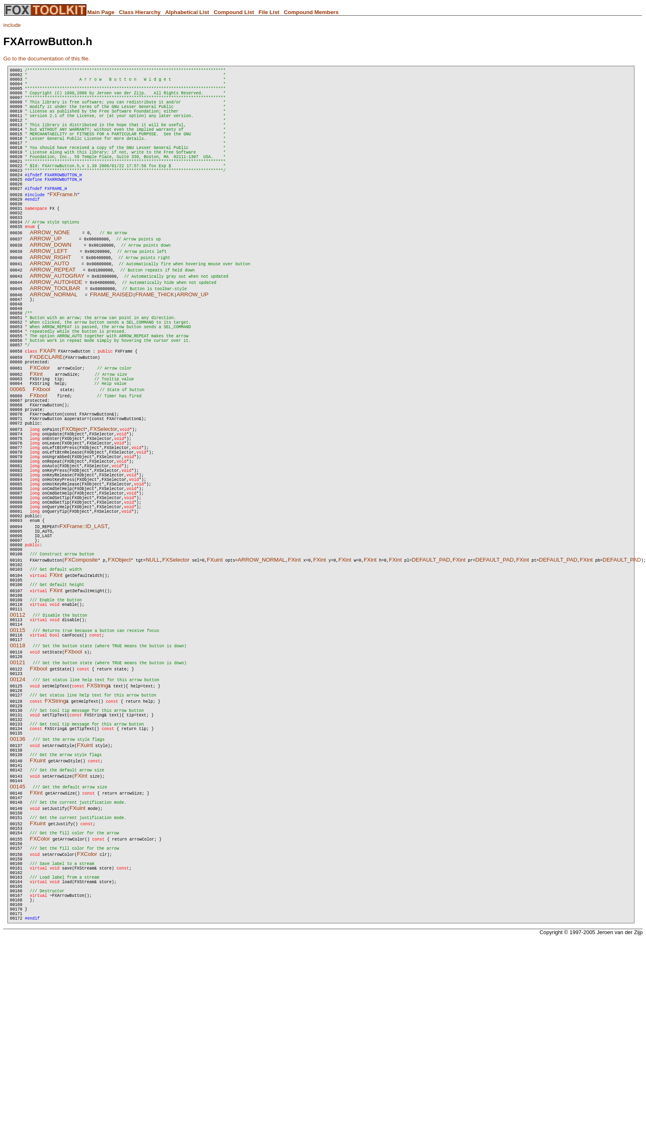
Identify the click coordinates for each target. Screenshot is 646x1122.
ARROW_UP (46, 281)
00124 (17, 796)
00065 (17, 449)
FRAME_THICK (154, 337)
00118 (17, 760)
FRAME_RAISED (111, 337)
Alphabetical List (187, 12)
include (12, 25)
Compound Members (311, 12)
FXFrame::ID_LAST (84, 618)
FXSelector (103, 496)
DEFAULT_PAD (431, 659)
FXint (36, 431)
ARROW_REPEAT (53, 312)
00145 (17, 921)
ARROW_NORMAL (54, 337)
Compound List (234, 12)
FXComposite (81, 659)
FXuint (215, 659)
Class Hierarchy (140, 12)
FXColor (40, 425)
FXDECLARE (46, 413)
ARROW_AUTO (49, 306)
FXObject (73, 496)
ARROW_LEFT (48, 293)
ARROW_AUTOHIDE (56, 324)
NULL (152, 659)
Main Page (100, 12)
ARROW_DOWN (51, 287)
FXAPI (48, 407)
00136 (17, 867)
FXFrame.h (63, 228)
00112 (17, 724)
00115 (17, 742)
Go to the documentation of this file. (46, 58)
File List (268, 12)
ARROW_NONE (50, 274)
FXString (97, 802)
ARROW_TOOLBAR (55, 330)
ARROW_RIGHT (50, 299)
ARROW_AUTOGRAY (57, 318)
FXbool (41, 449)
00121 (17, 778)
